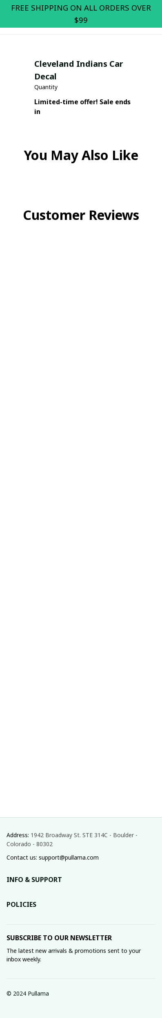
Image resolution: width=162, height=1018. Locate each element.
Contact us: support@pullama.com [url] (53, 857)
